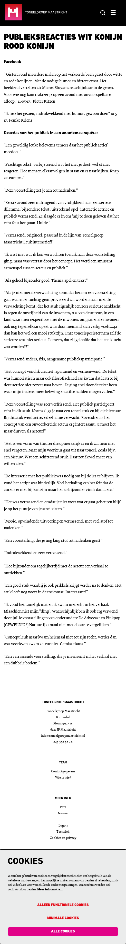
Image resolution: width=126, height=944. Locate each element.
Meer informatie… (50, 889)
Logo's (63, 825)
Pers (63, 807)
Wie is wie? (63, 777)
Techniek (63, 831)
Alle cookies (63, 931)
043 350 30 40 (63, 742)
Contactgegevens (63, 771)
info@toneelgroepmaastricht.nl (63, 736)
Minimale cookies (63, 918)
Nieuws (63, 813)
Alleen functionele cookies (63, 905)
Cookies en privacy (63, 838)
